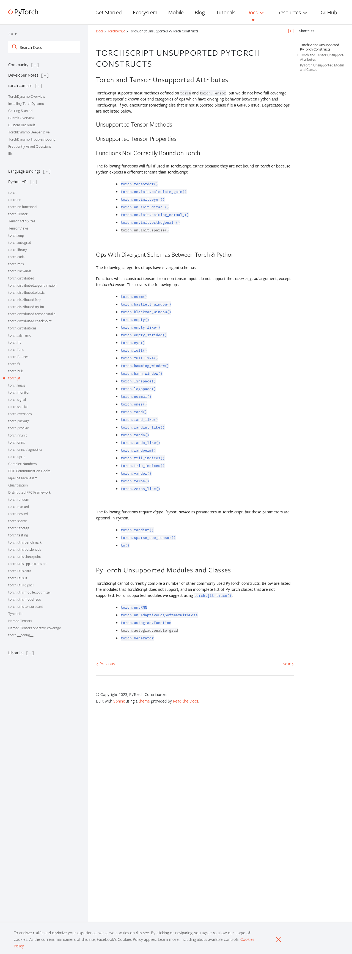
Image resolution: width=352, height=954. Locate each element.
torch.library (17, 249)
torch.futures (18, 356)
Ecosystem (145, 12)
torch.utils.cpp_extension (27, 563)
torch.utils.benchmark (25, 542)
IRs (10, 153)
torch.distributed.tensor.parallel (32, 314)
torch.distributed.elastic (26, 292)
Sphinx (119, 701)
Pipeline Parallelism (22, 478)
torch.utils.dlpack (21, 585)
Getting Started (20, 110)
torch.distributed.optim (26, 306)
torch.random (18, 499)
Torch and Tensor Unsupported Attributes (323, 57)
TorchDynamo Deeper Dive (29, 132)
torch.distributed (21, 278)
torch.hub (15, 371)
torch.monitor (19, 392)
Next (288, 663)
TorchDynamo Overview (26, 96)
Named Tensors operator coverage (34, 628)
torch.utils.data (19, 571)
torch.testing (18, 535)
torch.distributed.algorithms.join (32, 285)
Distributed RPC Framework (29, 492)
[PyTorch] (23, 12)
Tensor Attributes (21, 221)
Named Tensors (20, 621)
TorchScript (116, 31)
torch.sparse (17, 521)
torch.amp (16, 235)
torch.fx (14, 364)
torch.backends (19, 271)
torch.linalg (16, 385)
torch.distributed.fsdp (24, 299)
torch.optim (17, 456)
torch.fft (14, 342)
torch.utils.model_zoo (24, 599)
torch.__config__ (20, 635)
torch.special (18, 406)
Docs (252, 12)
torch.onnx (16, 442)
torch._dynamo (19, 335)
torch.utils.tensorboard (25, 606)
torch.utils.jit (18, 578)
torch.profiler (18, 428)
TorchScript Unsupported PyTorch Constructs (319, 47)
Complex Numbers (22, 463)
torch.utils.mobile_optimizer (29, 592)
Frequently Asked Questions (29, 146)
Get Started (108, 12)
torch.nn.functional (22, 207)
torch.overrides (20, 414)
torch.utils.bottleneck (24, 549)
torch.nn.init (17, 435)
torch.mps (16, 264)
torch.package (19, 421)
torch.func (16, 349)
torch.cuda (16, 256)
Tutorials (225, 12)
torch (12, 192)
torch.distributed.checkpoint (30, 321)
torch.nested (18, 513)
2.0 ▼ (13, 34)
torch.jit (14, 378)
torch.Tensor (18, 214)
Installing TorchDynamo (26, 103)
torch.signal (17, 399)
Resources (289, 12)
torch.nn (14, 199)
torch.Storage (18, 528)
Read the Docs (185, 701)
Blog (200, 12)
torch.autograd (19, 242)
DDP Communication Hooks (29, 471)
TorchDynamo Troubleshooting (32, 139)
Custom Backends (21, 125)
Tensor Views (18, 228)
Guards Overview (21, 118)
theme (144, 701)
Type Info (15, 613)
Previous (105, 663)
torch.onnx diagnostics (25, 449)
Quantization (18, 485)
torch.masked (18, 506)
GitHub (329, 12)
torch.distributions (22, 328)
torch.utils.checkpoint (24, 556)
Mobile (176, 12)
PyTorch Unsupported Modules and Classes (323, 67)
